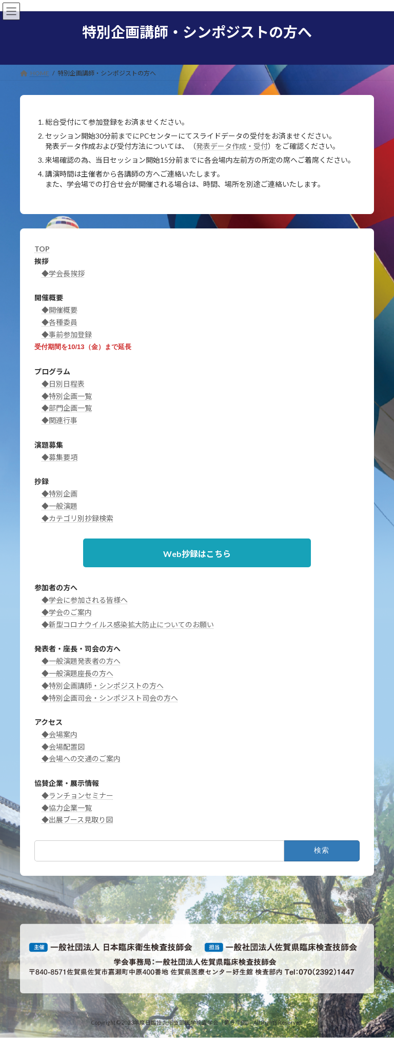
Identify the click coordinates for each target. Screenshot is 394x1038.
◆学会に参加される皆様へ (85, 599)
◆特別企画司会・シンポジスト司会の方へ (110, 698)
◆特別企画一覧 (67, 396)
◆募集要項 (59, 457)
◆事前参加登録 (67, 334)
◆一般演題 (59, 506)
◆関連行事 (59, 420)
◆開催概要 (59, 309)
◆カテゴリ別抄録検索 (77, 518)
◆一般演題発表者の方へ (81, 661)
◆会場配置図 (63, 746)
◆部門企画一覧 (67, 407)
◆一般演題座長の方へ (77, 673)
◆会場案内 (59, 734)
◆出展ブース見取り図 (77, 819)
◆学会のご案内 (67, 612)
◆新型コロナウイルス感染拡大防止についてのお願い (128, 624)
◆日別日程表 (63, 383)
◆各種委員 (59, 322)
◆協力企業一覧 (67, 807)
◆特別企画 (59, 493)
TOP (42, 248)
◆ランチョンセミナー (77, 795)
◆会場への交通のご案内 (81, 758)
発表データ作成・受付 (232, 146)
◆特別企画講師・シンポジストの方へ (103, 685)
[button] (197, 553)
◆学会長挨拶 (63, 273)
